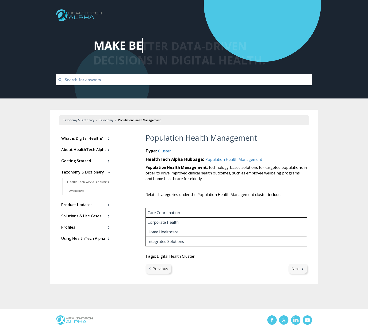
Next (297, 268)
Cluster (164, 151)
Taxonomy (106, 120)
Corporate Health (163, 222)
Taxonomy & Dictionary (78, 120)
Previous (158, 268)
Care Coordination (164, 212)
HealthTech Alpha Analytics (88, 182)
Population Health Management (233, 159)
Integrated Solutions (166, 241)
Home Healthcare (163, 231)
